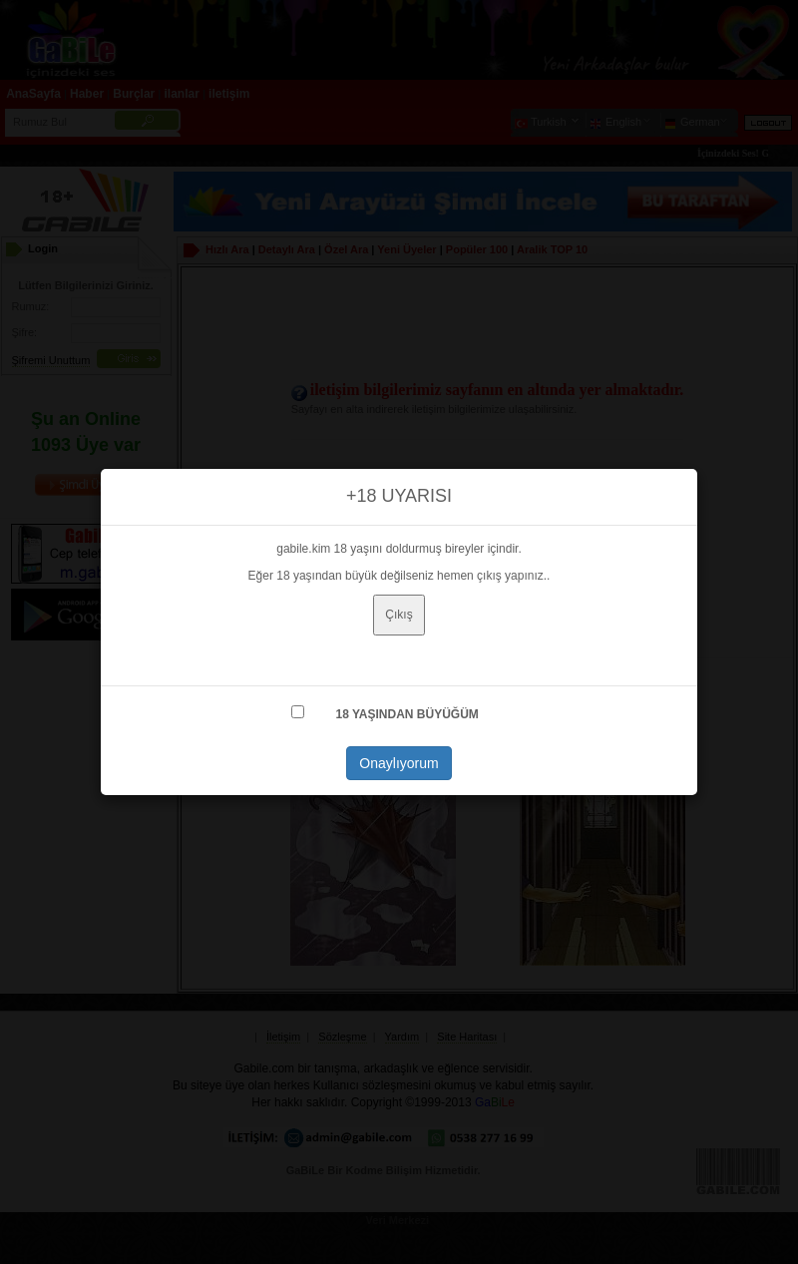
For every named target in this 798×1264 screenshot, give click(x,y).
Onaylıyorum (398, 763)
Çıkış (398, 615)
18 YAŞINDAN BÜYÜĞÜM (406, 714)
